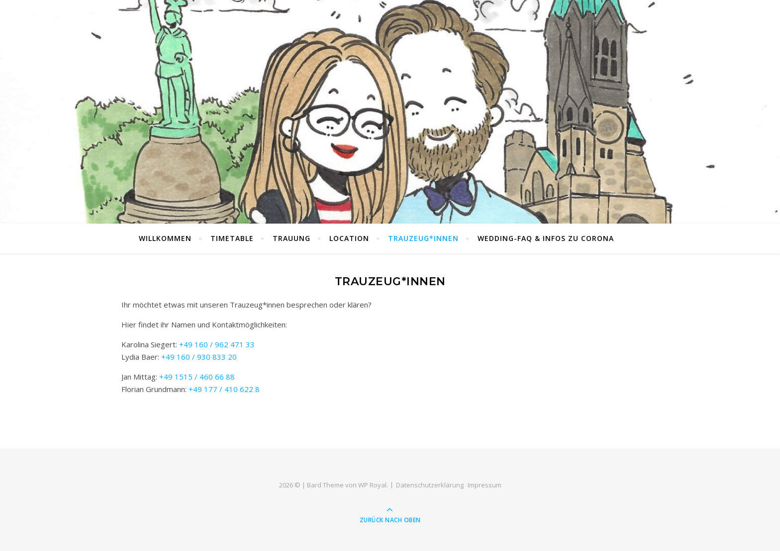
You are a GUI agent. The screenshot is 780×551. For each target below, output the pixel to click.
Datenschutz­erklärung (430, 484)
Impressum (484, 484)
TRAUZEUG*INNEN (423, 238)
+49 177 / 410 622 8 (224, 389)
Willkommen (165, 238)
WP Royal (372, 484)
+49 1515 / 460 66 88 (197, 377)
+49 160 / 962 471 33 (217, 344)
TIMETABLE (232, 238)
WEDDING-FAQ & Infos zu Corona (546, 238)
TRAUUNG (291, 238)
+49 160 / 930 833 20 (199, 357)
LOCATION (349, 238)
